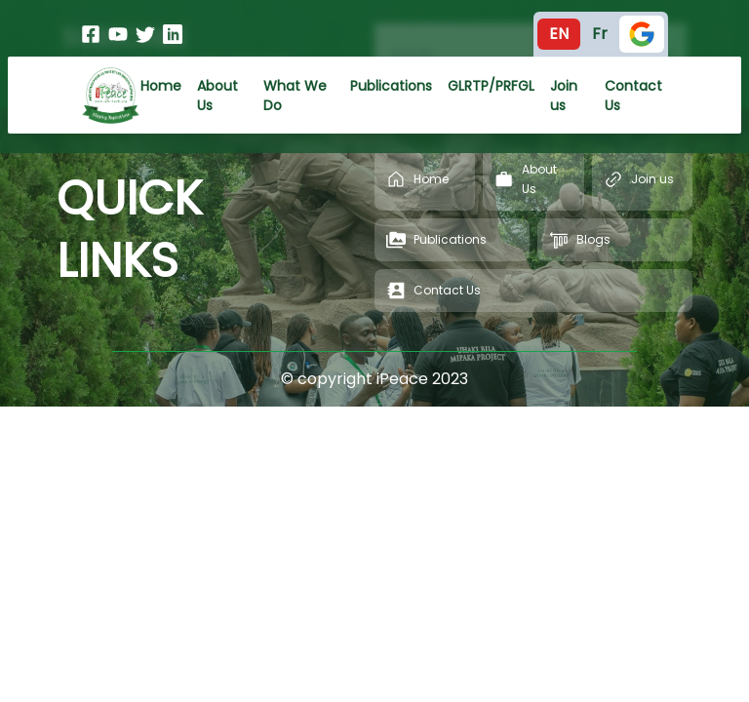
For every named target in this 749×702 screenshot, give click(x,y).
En (559, 33)
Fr (600, 33)
